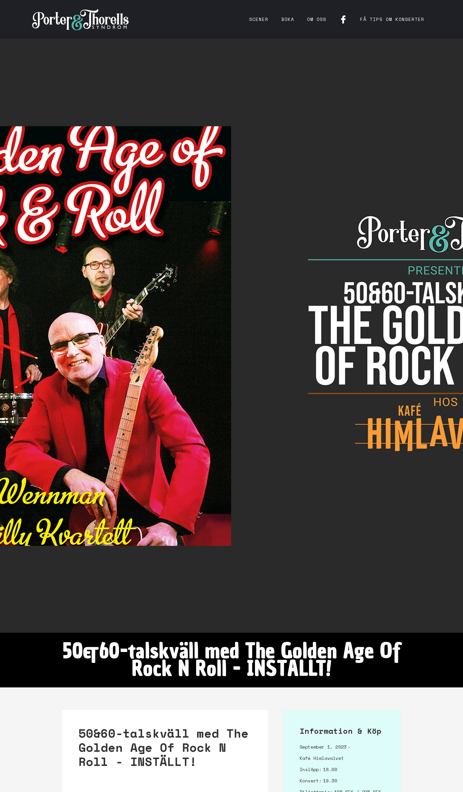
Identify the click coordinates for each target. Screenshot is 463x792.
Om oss (316, 19)
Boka (287, 19)
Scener (258, 19)
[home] (80, 19)
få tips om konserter (392, 19)
